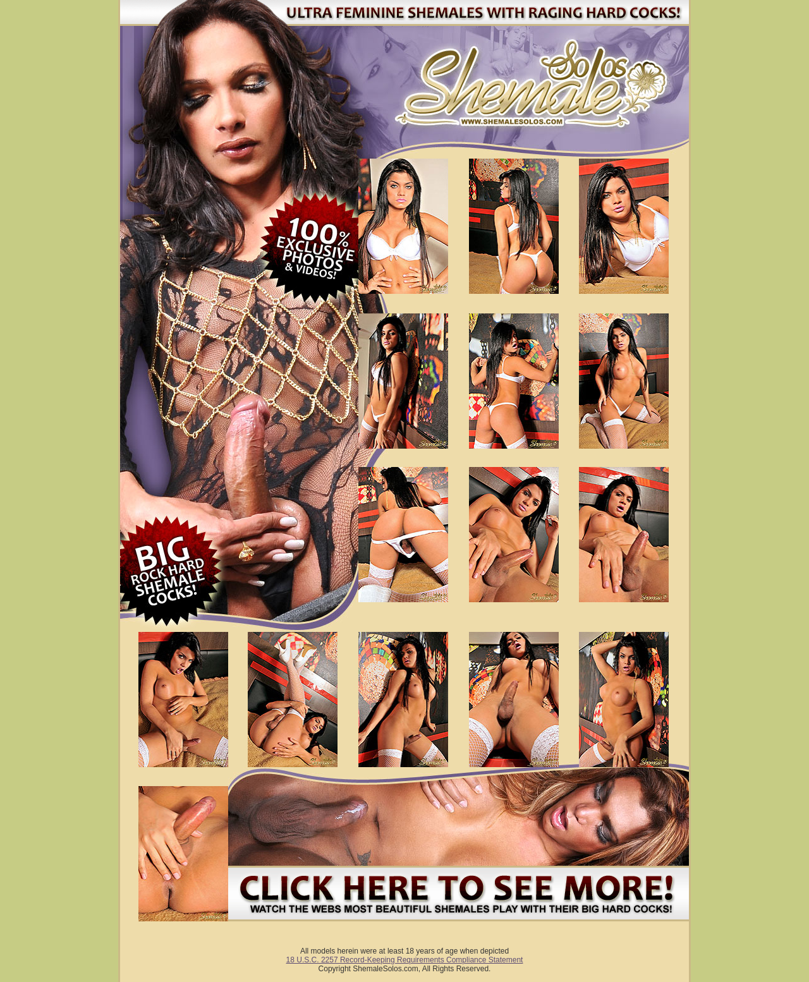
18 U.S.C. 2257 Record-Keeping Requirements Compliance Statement (404, 959)
